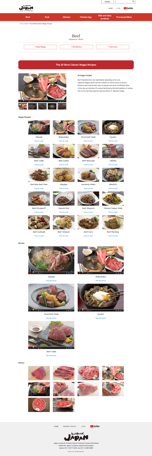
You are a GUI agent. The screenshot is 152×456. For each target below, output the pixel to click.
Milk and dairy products (104, 17)
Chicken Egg (85, 17)
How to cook (39, 141)
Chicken (66, 17)
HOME (110, 8)
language (107, 1)
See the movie (51, 281)
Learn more (112, 47)
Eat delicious (76, 47)
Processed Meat (124, 17)
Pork (47, 17)
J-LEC (118, 8)
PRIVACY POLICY (69, 426)
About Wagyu (40, 47)
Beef (28, 17)
